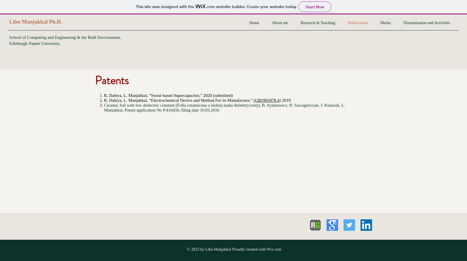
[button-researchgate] (315, 225)
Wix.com (274, 249)
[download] (332, 225)
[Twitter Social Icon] (349, 225)
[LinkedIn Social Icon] (366, 225)
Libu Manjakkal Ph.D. (35, 22)
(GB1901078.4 (266, 100)
